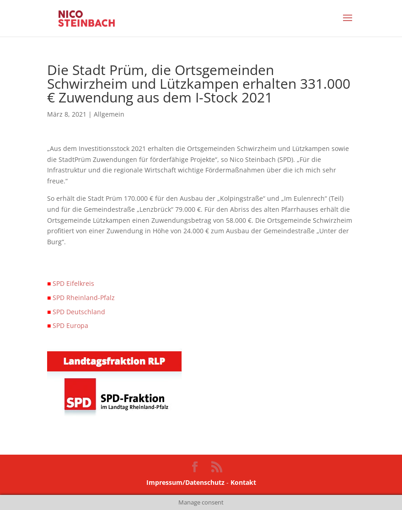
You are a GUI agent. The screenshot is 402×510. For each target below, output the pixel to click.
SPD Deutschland (76, 311)
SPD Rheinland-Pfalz (81, 297)
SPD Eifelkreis (70, 283)
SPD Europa (67, 325)
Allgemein (109, 114)
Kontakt (243, 482)
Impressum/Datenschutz (185, 482)
